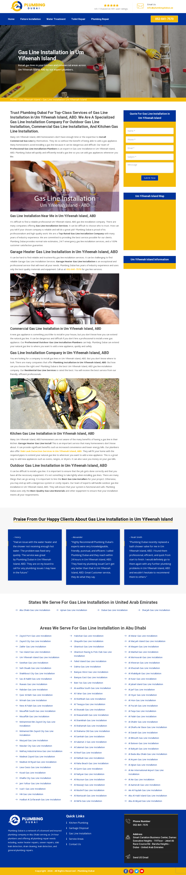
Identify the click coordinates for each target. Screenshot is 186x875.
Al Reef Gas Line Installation (88, 752)
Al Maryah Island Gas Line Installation (146, 641)
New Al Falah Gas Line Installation (36, 705)
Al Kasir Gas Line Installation (142, 678)
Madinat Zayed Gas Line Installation (37, 756)
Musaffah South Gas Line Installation (37, 711)
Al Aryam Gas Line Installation (143, 759)
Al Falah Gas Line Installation (142, 716)
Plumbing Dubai (86, 870)
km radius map (149, 224)
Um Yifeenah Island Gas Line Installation (39, 657)
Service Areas (76, 838)
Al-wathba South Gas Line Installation (92, 688)
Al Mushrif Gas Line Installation (89, 790)
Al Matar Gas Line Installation (142, 635)
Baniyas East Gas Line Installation (90, 677)
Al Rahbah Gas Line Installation (89, 757)
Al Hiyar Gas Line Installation (142, 694)
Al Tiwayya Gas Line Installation (89, 704)
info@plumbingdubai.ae (160, 7)
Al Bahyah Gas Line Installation (143, 748)
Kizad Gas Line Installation (32, 772)
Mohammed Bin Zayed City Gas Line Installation (37, 723)
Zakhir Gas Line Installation (32, 646)
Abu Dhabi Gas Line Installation (34, 610)
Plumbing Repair (100, 19)
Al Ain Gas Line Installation (141, 779)
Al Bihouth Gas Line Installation (143, 737)
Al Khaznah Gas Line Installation (144, 668)
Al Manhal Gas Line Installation (143, 651)
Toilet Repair (78, 19)
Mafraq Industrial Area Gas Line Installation (40, 751)
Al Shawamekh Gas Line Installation (91, 714)
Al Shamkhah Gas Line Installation (90, 720)
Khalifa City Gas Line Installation (35, 778)
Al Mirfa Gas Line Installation (88, 800)
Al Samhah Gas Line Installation (89, 736)
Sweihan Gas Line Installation (33, 662)
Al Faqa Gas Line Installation (142, 711)
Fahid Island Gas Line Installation (90, 661)
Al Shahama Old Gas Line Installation (92, 731)
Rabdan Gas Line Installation (33, 689)
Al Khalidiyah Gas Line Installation (144, 673)
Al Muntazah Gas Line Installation (90, 795)
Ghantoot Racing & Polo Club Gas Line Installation (93, 653)
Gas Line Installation (80, 833)
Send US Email (140, 857)
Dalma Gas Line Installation (87, 666)
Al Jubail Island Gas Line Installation (145, 684)
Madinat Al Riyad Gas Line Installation (38, 761)
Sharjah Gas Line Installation (156, 610)
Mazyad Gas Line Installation (33, 740)
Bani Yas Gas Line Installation (88, 682)
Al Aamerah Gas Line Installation (144, 784)
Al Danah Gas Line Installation (143, 732)
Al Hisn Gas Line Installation (142, 700)
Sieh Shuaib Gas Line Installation (35, 668)
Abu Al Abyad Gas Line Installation (145, 800)
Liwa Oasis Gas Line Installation (35, 767)
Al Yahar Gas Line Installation (88, 693)
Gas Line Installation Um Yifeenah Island (65, 99)
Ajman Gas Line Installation (73, 610)
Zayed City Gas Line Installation (35, 641)
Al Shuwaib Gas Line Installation (89, 709)
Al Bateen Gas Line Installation (143, 743)
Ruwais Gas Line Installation (33, 684)
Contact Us (75, 844)
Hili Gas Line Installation (31, 794)
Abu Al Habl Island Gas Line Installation (147, 795)
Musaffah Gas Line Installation (34, 716)
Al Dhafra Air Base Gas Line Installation (147, 727)
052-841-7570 (164, 19)
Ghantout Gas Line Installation (89, 646)
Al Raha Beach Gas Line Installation (91, 763)
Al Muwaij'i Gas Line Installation (89, 784)
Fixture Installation (30, 19)
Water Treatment (56, 19)
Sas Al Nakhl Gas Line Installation (35, 678)
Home (11, 19)
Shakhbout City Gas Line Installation (37, 673)
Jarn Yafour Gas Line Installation (35, 783)
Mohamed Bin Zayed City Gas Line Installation (36, 733)
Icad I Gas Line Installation (32, 788)
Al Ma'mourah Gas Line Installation (145, 657)
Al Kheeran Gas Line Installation (144, 662)
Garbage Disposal (78, 828)
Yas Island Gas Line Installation (34, 651)
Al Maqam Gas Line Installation (143, 646)
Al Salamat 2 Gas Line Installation (90, 741)
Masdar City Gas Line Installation (35, 745)
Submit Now (149, 178)
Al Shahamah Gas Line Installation (90, 725)
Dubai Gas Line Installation (114, 610)
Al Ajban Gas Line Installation (142, 764)
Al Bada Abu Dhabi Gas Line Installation (147, 754)
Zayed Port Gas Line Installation (35, 635)
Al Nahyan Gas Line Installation (89, 774)
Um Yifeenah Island (29, 99)
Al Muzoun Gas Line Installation (89, 779)
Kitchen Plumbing (78, 822)
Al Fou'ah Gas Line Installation (143, 705)
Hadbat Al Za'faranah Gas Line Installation (40, 799)
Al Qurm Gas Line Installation (88, 768)
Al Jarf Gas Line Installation (141, 689)
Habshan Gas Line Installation (88, 635)
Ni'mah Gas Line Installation (33, 700)
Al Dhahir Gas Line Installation (143, 721)
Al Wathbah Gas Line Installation (90, 698)
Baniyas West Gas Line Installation (91, 671)
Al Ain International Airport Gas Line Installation (146, 772)
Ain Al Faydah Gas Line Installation (145, 790)
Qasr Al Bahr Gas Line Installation (36, 694)
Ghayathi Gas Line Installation (88, 641)
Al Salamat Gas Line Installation (89, 747)
